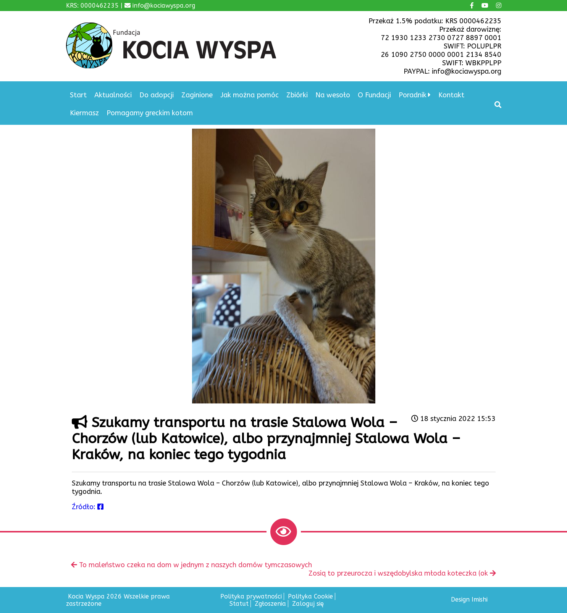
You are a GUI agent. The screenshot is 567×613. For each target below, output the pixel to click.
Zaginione (197, 95)
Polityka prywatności (251, 596)
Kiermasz (84, 113)
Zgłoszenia (270, 603)
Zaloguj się (308, 603)
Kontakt (451, 95)
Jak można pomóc (249, 95)
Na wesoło (332, 95)
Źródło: (87, 507)
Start (78, 95)
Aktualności (113, 95)
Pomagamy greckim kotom (150, 113)
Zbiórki (297, 95)
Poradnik (412, 95)
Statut (239, 603)
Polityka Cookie (310, 596)
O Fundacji (374, 95)
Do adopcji (156, 95)
